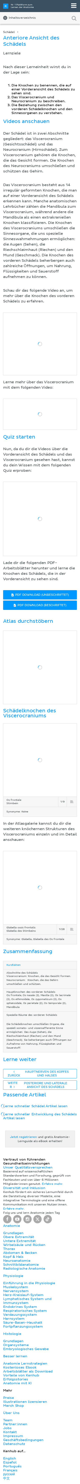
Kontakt (10, 1432)
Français (10, 1470)
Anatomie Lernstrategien (25, 1363)
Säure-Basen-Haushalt (22, 1322)
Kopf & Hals (13, 1256)
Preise (8, 1397)
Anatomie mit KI (17, 1383)
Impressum (13, 1436)
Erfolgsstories (15, 1379)
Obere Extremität (18, 1237)
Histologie (12, 1333)
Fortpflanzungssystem (23, 1326)
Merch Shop (13, 1405)
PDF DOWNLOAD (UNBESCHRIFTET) (40, 594)
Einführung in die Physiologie (29, 1283)
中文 (6, 1478)
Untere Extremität (19, 1241)
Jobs (7, 1428)
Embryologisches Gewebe (26, 1349)
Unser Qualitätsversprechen (27, 1167)
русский (9, 1474)
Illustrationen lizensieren (25, 1401)
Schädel (9, 32)
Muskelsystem (15, 1287)
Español (9, 1462)
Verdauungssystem (20, 1314)
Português (12, 1466)
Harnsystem (13, 1318)
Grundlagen (13, 1233)
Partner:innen (15, 1424)
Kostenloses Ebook (19, 1367)
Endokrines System (20, 1306)
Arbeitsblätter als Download (28, 1371)
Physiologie (13, 1276)
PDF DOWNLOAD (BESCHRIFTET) (40, 605)
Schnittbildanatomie (21, 1264)
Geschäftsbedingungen (23, 1440)
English (9, 1458)
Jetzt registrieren (23, 1137)
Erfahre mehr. (52, 1184)
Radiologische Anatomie (24, 1268)
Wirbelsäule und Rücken (24, 1245)
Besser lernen (15, 1356)
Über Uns (11, 1413)
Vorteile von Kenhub (21, 1375)
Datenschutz (14, 1444)
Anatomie (11, 1225)
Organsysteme (16, 1345)
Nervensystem (16, 1291)
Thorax (9, 1249)
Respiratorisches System (25, 1310)
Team (7, 1420)
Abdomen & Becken (20, 1252)
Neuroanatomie (16, 1260)
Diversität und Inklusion (24, 1188)
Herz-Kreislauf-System (23, 1295)
